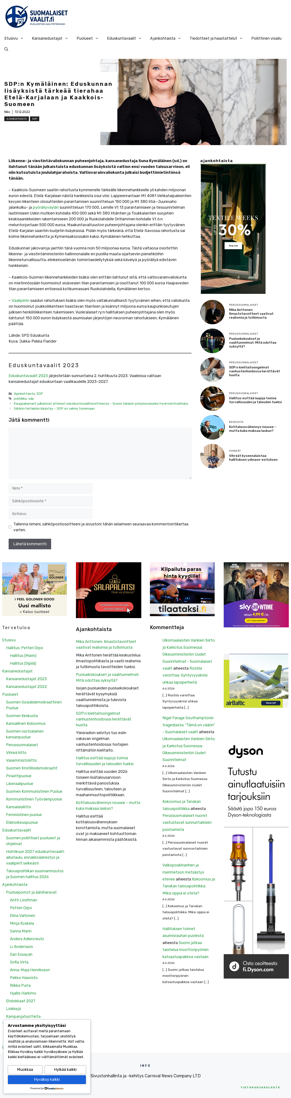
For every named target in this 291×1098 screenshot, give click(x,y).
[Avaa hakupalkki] (6, 49)
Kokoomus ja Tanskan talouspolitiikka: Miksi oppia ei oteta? (188, 886)
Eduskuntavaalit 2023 (28, 375)
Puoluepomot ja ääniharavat (31, 892)
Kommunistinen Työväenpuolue (34, 799)
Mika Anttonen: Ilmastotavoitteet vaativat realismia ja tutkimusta (251, 314)
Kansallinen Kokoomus (26, 723)
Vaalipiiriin (20, 300)
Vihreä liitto (16, 752)
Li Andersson (21, 946)
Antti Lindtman (23, 900)
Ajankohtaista (168, 38)
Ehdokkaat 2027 (20, 1001)
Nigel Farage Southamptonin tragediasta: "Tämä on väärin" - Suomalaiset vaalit (188, 725)
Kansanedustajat (52, 38)
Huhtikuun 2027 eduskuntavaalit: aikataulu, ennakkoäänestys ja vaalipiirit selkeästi (35, 857)
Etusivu (16, 38)
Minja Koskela (22, 923)
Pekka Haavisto (24, 977)
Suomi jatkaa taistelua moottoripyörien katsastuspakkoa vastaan (185, 949)
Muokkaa (25, 1069)
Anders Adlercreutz (27, 939)
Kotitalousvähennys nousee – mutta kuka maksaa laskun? (252, 429)
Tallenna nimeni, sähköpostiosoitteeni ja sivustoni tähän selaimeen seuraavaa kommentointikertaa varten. (100, 527)
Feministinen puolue (24, 814)
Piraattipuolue (18, 776)
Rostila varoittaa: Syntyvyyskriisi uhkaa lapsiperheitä (185, 675)
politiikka (20, 399)
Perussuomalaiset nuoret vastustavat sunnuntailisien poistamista (187, 822)
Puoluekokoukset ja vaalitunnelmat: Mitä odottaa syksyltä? (252, 342)
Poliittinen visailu (266, 38)
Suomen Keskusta (22, 715)
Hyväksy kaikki (47, 1079)
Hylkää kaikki (65, 1069)
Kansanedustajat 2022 (26, 686)
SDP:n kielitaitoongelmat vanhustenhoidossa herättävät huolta (254, 371)
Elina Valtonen (22, 915)
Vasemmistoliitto (21, 760)
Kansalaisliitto (18, 807)
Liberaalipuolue (19, 783)
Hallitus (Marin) (23, 655)
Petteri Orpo (21, 907)
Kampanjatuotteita (23, 1016)
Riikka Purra (20, 985)
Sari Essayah (21, 954)
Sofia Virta (19, 962)
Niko (7, 112)
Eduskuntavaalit (126, 38)
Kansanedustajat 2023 (26, 679)
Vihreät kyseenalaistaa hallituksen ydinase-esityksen (253, 458)
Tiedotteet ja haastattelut (218, 38)
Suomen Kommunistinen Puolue (34, 791)
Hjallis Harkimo (23, 993)
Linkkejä (13, 1008)
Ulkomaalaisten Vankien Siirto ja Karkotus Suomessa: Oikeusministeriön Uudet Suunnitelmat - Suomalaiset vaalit (188, 654)
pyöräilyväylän (46, 207)
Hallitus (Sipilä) (23, 663)
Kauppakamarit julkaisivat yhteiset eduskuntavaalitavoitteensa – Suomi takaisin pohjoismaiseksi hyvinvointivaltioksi (101, 404)
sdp (31, 399)
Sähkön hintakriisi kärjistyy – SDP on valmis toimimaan (54, 408)
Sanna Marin (20, 931)
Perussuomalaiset (22, 744)
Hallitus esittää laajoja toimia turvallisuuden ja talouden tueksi (255, 400)
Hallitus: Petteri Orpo (24, 647)
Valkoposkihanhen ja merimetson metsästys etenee (183, 872)
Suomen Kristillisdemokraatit (31, 768)
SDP (34, 118)
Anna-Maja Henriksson (30, 970)
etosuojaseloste (260, 1087)
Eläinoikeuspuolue (22, 822)
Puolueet (90, 38)
